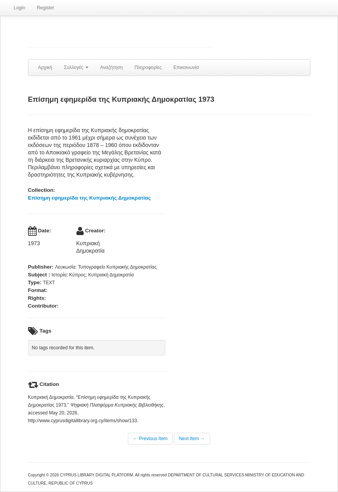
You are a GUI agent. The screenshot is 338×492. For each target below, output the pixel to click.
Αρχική (45, 67)
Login (19, 8)
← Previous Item (150, 438)
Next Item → (192, 438)
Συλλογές (76, 67)
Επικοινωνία (186, 67)
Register (45, 8)
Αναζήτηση (111, 67)
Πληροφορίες (148, 67)
